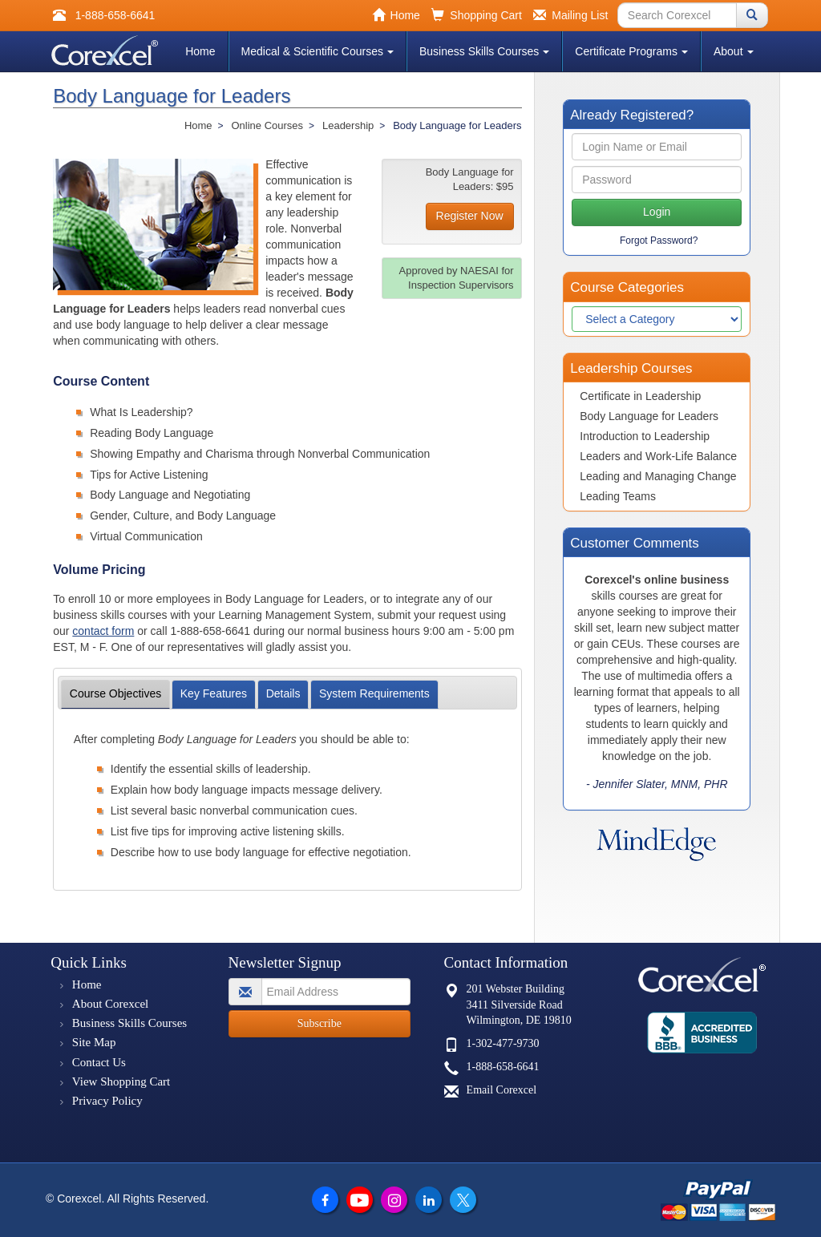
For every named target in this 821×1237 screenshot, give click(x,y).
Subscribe (319, 1023)
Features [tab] (213, 693)
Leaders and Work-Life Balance (658, 456)
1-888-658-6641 (503, 1067)
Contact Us (99, 1062)
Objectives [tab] (115, 693)
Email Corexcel (501, 1090)
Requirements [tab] (374, 693)
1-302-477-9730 (503, 1043)
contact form (103, 631)
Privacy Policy (107, 1100)
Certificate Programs (631, 51)
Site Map (94, 1042)
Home (200, 51)
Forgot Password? (659, 240)
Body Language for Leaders (649, 416)
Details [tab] (283, 693)
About (734, 51)
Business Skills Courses (484, 51)
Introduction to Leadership (645, 436)
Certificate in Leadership (640, 396)
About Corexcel (110, 1003)
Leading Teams (618, 496)
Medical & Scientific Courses (317, 51)
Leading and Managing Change (658, 476)
